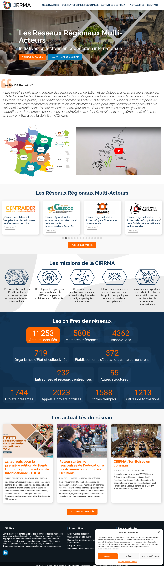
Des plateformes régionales (80, 5)
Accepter (108, 556)
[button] (159, 532)
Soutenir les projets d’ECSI (79, 537)
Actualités (137, 5)
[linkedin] (5, 552)
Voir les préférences (150, 556)
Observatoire (50, 5)
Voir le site (10, 231)
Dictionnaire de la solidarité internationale (85, 548)
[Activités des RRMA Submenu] (126, 5)
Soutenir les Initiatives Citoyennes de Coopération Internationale (89, 541)
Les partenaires (74, 545)
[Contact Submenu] (159, 5)
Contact (152, 5)
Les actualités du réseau (78, 534)
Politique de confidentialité (127, 562)
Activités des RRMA (113, 5)
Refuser (129, 556)
